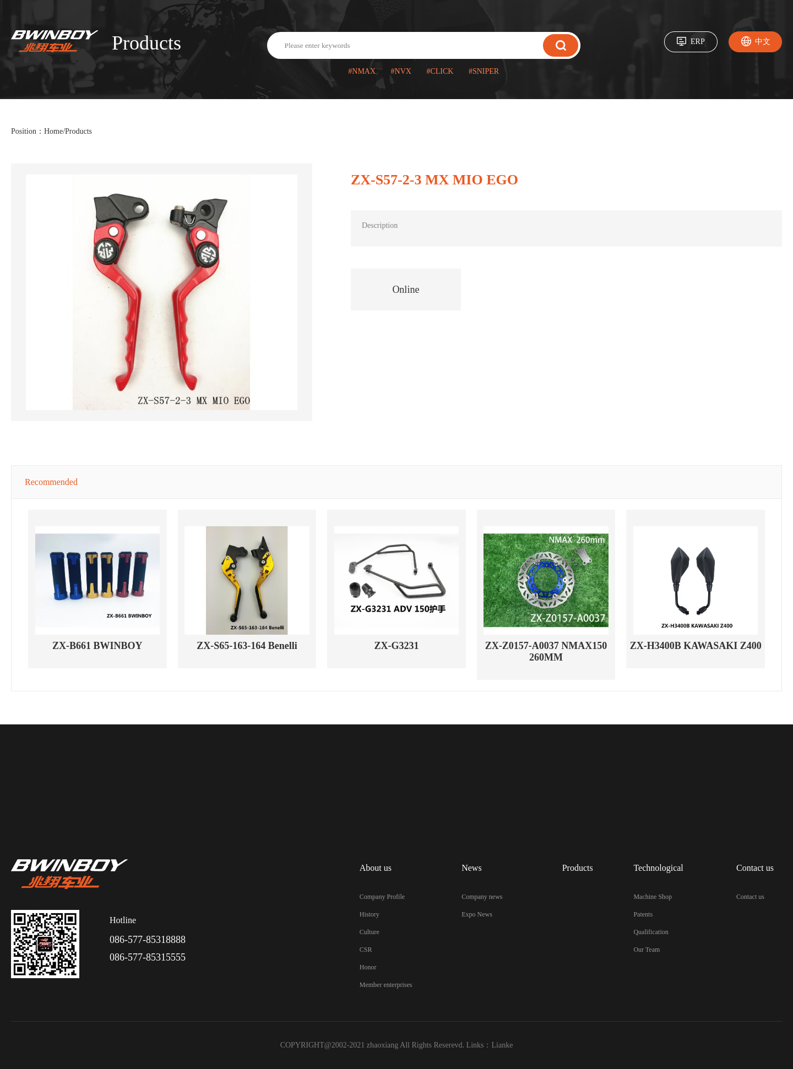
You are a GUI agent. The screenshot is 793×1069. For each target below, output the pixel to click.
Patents (643, 914)
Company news (481, 897)
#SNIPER (484, 71)
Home (53, 131)
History (369, 914)
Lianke (502, 1045)
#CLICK (439, 71)
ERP (698, 41)
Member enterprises (386, 985)
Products (78, 131)
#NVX (401, 71)
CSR (366, 949)
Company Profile (382, 897)
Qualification (650, 932)
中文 (762, 41)
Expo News (476, 914)
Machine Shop (652, 897)
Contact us (750, 897)
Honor (368, 967)
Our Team (646, 949)
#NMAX (362, 71)
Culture (369, 932)
